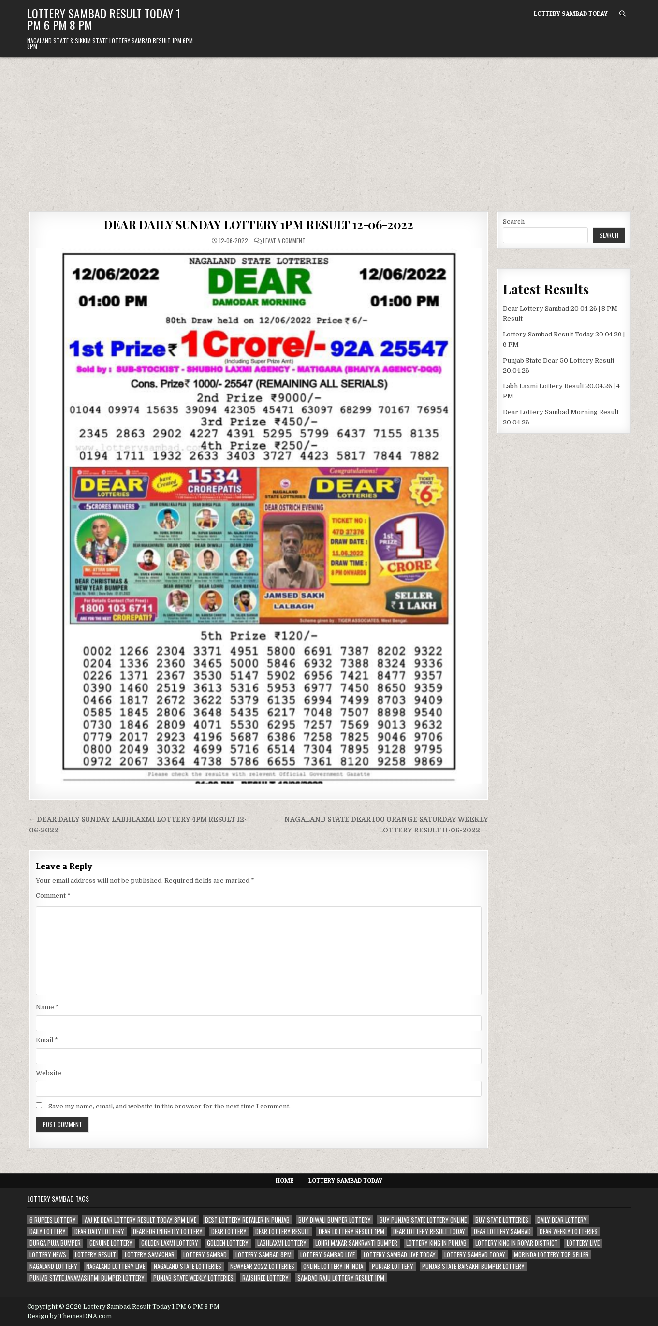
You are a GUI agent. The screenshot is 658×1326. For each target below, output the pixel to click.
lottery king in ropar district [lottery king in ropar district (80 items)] (516, 1243)
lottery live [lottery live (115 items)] (583, 1243)
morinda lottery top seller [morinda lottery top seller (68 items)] (551, 1254)
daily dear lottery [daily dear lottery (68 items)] (562, 1219)
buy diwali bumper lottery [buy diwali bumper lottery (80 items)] (334, 1219)
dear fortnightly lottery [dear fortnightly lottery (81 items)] (168, 1231)
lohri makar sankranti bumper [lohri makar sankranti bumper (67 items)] (356, 1243)
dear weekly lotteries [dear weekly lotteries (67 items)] (569, 1231)
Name (47, 1007)
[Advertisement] (329, 129)
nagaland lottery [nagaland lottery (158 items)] (53, 1266)
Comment (53, 895)
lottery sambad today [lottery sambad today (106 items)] (474, 1254)
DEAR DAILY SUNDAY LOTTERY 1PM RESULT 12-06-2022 (258, 224)
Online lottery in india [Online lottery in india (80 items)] (333, 1266)
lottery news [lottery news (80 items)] (47, 1254)
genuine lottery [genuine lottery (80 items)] (110, 1243)
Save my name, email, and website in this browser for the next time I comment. (169, 1106)
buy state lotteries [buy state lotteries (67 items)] (501, 1219)
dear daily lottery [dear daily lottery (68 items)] (99, 1231)
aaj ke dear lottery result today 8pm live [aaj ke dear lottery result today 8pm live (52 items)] (140, 1219)
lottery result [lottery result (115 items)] (95, 1254)
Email (47, 1040)
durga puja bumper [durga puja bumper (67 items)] (55, 1243)
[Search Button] (622, 14)
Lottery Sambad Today (571, 13)
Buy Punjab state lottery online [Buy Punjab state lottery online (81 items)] (423, 1219)
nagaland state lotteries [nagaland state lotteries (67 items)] (187, 1266)
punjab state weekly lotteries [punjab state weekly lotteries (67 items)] (193, 1277)
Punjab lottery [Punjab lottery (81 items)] (392, 1266)
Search (514, 221)
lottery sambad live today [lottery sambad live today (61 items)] (400, 1254)
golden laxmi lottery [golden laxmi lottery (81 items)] (169, 1243)
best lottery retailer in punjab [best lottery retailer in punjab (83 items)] (247, 1219)
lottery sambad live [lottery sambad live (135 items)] (327, 1254)
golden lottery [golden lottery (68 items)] (228, 1243)
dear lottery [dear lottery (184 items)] (229, 1231)
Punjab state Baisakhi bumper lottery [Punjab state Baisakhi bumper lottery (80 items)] (473, 1266)
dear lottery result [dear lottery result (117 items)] (282, 1231)
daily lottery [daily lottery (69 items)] (47, 1231)
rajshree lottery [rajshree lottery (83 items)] (265, 1277)
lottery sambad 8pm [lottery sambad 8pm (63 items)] (263, 1254)
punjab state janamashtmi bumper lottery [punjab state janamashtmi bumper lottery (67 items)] (87, 1277)
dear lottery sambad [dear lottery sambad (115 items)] (502, 1231)
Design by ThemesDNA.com (69, 1316)
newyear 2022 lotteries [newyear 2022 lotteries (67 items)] (262, 1266)
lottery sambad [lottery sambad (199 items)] (205, 1254)
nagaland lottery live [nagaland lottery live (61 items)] (115, 1266)
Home (284, 1180)
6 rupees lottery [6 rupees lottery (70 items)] (52, 1219)
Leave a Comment (284, 241)
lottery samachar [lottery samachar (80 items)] (150, 1254)
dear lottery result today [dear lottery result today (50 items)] (429, 1231)
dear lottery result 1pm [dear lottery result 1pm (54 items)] (351, 1231)
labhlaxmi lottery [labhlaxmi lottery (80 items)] (282, 1243)
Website (48, 1073)
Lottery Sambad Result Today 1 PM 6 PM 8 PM (103, 18)
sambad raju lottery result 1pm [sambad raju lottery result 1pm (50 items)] (340, 1277)
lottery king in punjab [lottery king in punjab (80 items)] (436, 1243)
